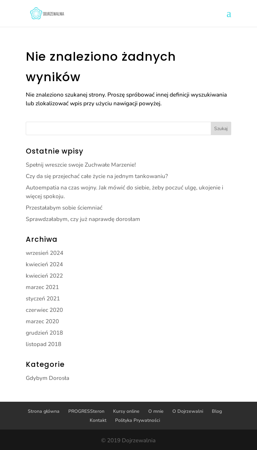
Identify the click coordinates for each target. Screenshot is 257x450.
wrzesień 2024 (44, 253)
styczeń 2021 (43, 298)
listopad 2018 (43, 344)
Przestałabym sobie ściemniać (64, 208)
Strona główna (44, 411)
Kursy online (126, 411)
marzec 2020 (42, 321)
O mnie (156, 411)
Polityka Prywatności (137, 420)
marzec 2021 (42, 287)
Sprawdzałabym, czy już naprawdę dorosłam (83, 219)
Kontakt (98, 420)
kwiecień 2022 (44, 276)
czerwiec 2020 (44, 310)
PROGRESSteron (86, 411)
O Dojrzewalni (187, 411)
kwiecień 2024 (44, 264)
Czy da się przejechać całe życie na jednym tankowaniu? (97, 176)
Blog (217, 411)
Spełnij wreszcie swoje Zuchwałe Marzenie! (81, 165)
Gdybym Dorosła (47, 378)
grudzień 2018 (44, 333)
